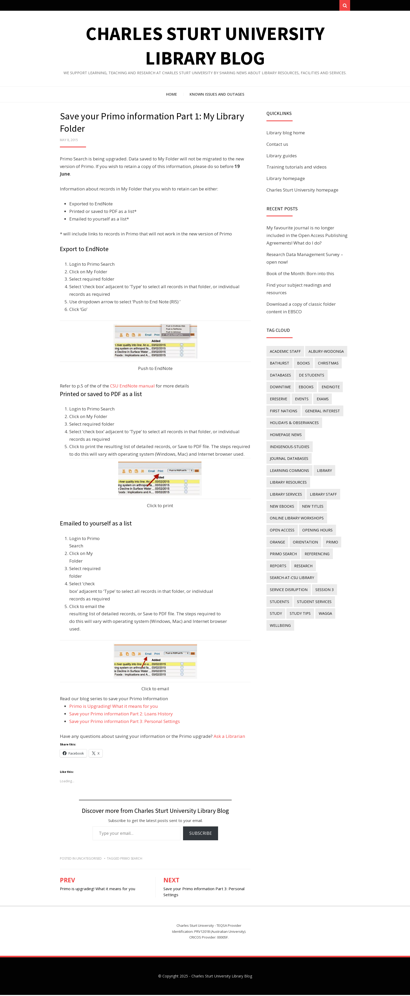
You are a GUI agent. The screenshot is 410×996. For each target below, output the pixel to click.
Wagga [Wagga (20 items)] (324, 603)
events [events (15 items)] (301, 397)
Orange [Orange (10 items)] (277, 535)
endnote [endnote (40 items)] (329, 386)
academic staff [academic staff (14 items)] (285, 352)
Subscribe (200, 834)
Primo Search (131, 859)
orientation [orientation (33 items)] (304, 535)
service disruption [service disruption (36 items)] (288, 580)
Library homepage (285, 179)
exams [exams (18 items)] (321, 397)
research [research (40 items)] (302, 557)
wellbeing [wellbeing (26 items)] (280, 615)
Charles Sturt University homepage (302, 191)
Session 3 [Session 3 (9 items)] (324, 580)
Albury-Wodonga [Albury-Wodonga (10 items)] (325, 352)
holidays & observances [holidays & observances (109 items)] (294, 420)
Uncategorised (89, 859)
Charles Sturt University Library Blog (221, 977)
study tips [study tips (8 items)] (299, 603)
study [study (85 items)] (276, 603)
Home (171, 95)
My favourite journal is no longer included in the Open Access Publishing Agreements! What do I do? (307, 236)
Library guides (281, 157)
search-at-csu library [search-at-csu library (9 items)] (292, 569)
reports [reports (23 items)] (278, 557)
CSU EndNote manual (132, 387)
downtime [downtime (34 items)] (280, 386)
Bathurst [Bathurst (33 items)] (279, 363)
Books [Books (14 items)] (302, 363)
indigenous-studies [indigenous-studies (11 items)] (289, 443)
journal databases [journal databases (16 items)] (289, 455)
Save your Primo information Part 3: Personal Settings (124, 722)
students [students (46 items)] (279, 592)
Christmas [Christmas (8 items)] (326, 363)
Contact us (277, 145)
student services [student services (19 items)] (313, 592)
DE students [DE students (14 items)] (310, 374)
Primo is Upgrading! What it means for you (113, 707)
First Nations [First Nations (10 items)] (283, 409)
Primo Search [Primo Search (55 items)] (283, 546)
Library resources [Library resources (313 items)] (288, 478)
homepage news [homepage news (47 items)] (285, 432)
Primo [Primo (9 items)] (330, 535)
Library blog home (285, 134)
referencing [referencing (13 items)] (316, 546)
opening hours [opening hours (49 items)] (316, 523)
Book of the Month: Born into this (300, 274)
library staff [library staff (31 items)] (283, 489)
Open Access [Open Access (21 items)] (282, 523)
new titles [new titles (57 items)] (280, 500)
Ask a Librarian (229, 737)
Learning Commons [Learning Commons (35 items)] (289, 466)
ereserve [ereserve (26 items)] (278, 397)
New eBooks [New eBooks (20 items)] (316, 489)
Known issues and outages (217, 95)
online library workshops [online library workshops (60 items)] (296, 512)
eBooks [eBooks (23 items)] (305, 386)
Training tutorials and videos (296, 168)
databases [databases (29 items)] (280, 374)
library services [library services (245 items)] (330, 478)
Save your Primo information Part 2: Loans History (121, 715)
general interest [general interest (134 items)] (321, 409)
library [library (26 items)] (323, 466)
